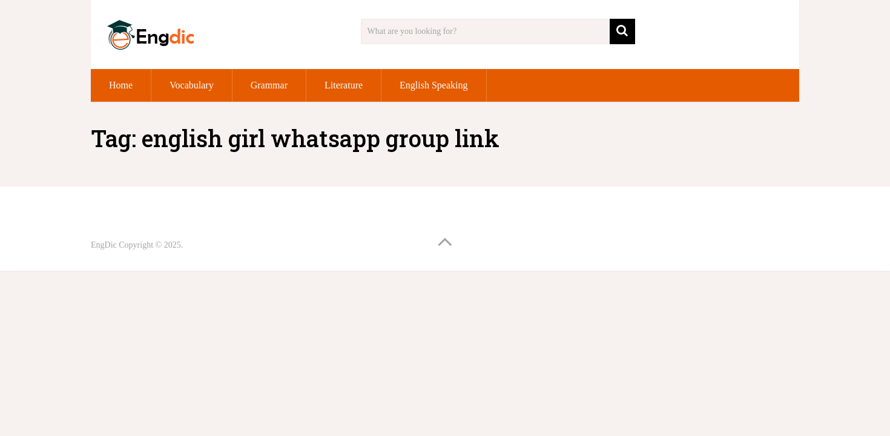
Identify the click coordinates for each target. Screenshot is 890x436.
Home (121, 85)
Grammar (269, 85)
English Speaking (433, 85)
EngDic (104, 244)
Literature (344, 85)
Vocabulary (192, 85)
